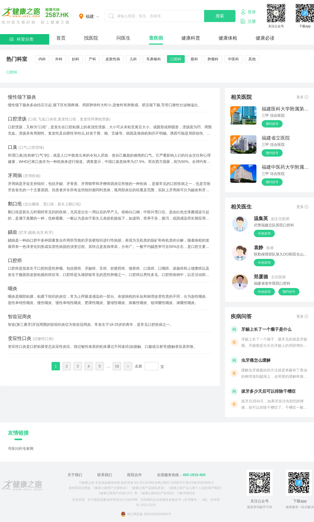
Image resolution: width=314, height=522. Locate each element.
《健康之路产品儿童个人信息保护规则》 (195, 488)
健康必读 (265, 38)
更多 (302, 97)
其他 (252, 59)
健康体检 (227, 38)
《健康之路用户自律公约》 (115, 493)
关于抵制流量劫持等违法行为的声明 (112, 500)
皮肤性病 (112, 59)
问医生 (123, 38)
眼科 (194, 59)
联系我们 (104, 475)
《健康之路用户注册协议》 (110, 488)
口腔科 (175, 59)
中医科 (233, 59)
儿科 (133, 59)
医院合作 (134, 475)
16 (117, 366)
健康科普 (190, 38)
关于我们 (75, 475)
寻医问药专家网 (20, 448)
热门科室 (16, 59)
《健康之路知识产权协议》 (157, 493)
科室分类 (21, 39)
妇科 (75, 59)
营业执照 (78, 500)
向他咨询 (264, 233)
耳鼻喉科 (153, 59)
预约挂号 (272, 124)
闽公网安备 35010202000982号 (146, 514)
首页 (61, 38)
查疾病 (156, 38)
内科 (42, 59)
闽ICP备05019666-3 (199, 482)
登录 (248, 11)
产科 (92, 59)
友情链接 (18, 433)
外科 (59, 59)
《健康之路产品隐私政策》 (148, 488)
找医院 (91, 38)
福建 (90, 16)
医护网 (35, 16)
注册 (248, 21)
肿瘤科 (213, 59)
